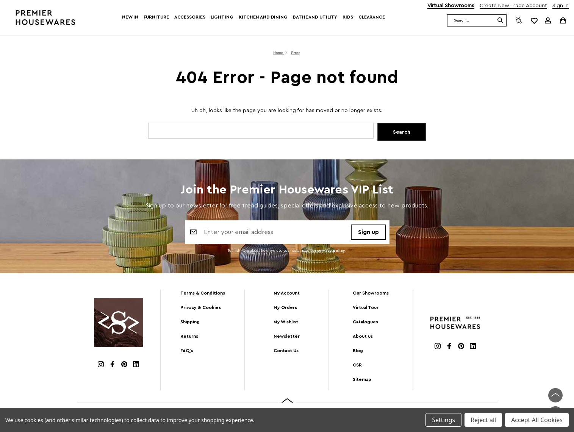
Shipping (190, 322)
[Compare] (519, 20)
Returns (189, 336)
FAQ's (186, 350)
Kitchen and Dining (263, 17)
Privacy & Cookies (200, 307)
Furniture (156, 17)
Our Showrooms (371, 293)
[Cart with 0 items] (562, 20)
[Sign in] (548, 20)
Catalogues (365, 322)
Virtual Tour (365, 307)
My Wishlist (286, 322)
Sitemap (362, 379)
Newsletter (287, 336)
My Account (287, 293)
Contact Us (286, 350)
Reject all (483, 420)
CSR (357, 365)
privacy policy (331, 251)
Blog (358, 350)
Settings (443, 420)
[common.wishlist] (534, 20)
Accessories (189, 17)
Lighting (222, 17)
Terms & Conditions (202, 293)
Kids (348, 17)
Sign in (560, 5)
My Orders (285, 307)
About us (363, 336)
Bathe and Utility (315, 17)
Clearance (371, 17)
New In (130, 17)
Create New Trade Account (513, 5)
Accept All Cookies (537, 420)
